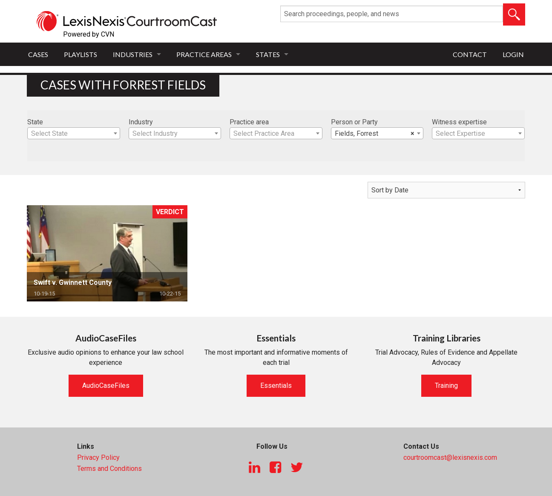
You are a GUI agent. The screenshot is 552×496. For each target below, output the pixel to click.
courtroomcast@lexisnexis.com (450, 457)
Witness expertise (459, 122)
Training (446, 385)
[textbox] (74, 134)
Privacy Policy (98, 457)
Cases (38, 54)
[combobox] (73, 133)
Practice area (249, 122)
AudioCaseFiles (105, 385)
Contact (470, 54)
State (35, 122)
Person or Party (354, 122)
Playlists (80, 54)
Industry (141, 122)
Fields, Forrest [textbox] (375, 134)
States (268, 54)
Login (513, 54)
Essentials (276, 385)
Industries (132, 54)
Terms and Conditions (109, 468)
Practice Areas (204, 54)
